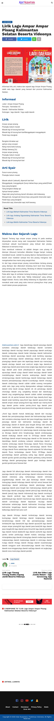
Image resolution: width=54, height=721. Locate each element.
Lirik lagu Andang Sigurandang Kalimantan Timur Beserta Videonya (28, 217)
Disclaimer (25, 707)
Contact (15, 707)
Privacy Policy (36, 707)
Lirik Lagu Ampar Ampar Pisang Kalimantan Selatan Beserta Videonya (26, 30)
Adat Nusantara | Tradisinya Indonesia (30, 717)
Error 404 (27, 709)
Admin (12, 563)
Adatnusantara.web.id (10, 345)
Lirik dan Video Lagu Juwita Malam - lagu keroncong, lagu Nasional (42, 576)
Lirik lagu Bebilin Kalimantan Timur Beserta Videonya (26, 222)
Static (46, 707)
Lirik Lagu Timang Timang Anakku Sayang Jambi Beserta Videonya (13, 575)
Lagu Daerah (14, 559)
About (8, 707)
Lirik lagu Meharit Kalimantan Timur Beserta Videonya (26, 212)
